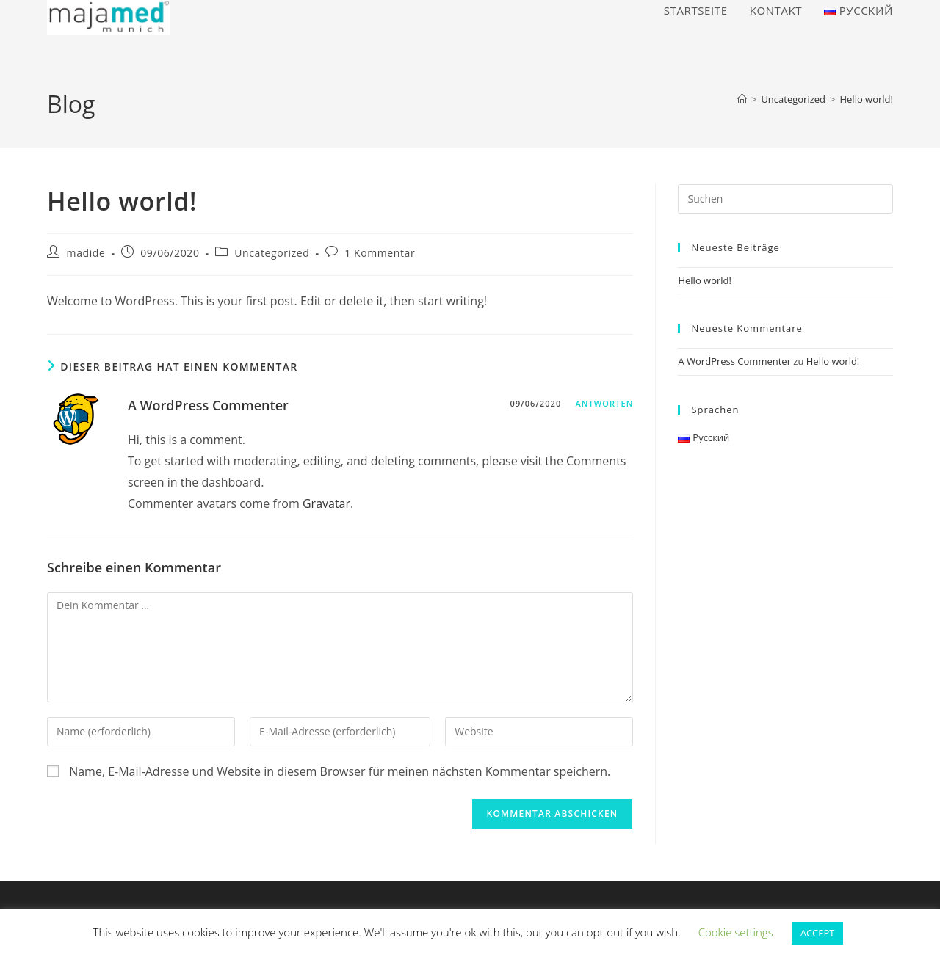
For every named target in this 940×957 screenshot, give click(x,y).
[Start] (742, 99)
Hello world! (866, 99)
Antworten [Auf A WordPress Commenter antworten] (604, 403)
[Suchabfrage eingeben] (785, 199)
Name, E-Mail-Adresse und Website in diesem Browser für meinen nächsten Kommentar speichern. (339, 771)
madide (86, 253)
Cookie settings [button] (735, 932)
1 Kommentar (379, 253)
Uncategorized (271, 253)
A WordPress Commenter (208, 405)
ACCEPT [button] (817, 932)
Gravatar (326, 503)
